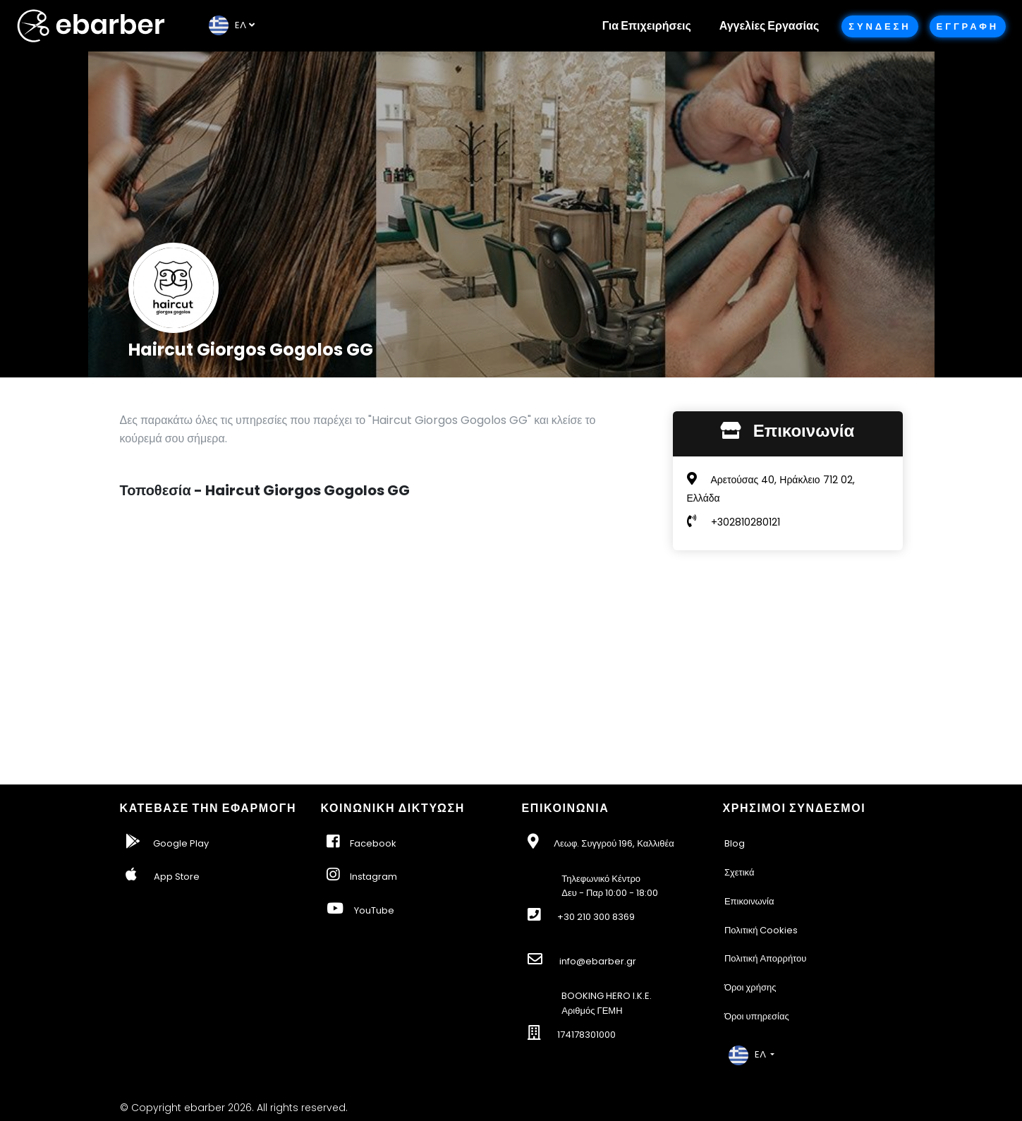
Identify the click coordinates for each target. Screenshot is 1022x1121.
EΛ (227, 25)
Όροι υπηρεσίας (756, 1016)
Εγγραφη (968, 26)
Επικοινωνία (749, 901)
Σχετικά (739, 872)
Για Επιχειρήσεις (646, 26)
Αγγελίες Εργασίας (769, 26)
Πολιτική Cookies (761, 930)
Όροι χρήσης (750, 987)
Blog (734, 843)
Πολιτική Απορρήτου (765, 958)
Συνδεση (879, 26)
